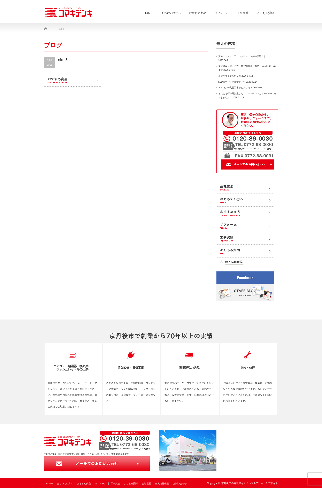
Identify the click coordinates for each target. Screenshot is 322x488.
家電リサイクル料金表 (229, 76)
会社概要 (146, 483)
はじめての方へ (171, 13)
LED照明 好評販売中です (231, 82)
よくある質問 (265, 13)
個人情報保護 (162, 483)
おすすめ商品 (197, 13)
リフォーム (221, 13)
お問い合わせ (180, 483)
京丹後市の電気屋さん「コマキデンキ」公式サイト (249, 483)
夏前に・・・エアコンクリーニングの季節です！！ (244, 56)
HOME (148, 13)
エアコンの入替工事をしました (234, 87)
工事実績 (242, 13)
